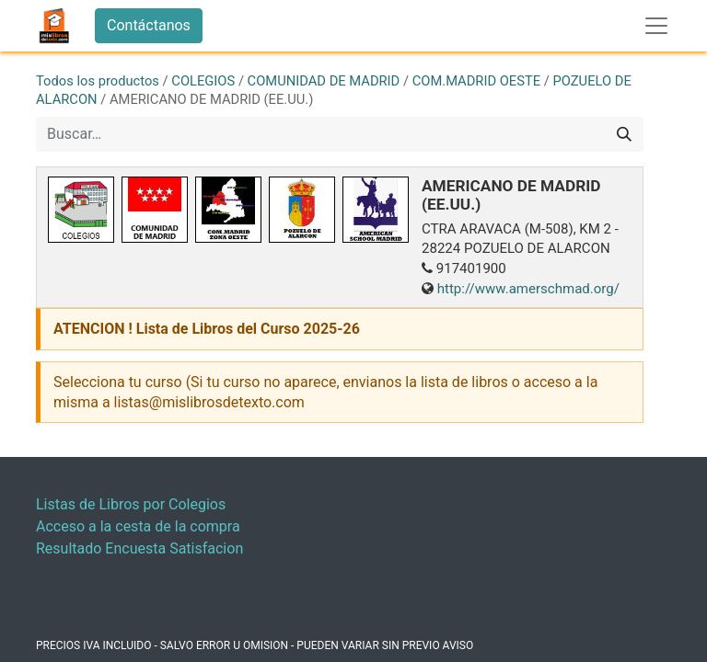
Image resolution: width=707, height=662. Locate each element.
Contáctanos (149, 25)
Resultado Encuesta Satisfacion (139, 548)
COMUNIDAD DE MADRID (324, 81)
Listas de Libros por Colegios (131, 504)
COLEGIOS (203, 81)
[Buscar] (624, 134)
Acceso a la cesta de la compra (138, 526)
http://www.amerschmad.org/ (528, 288)
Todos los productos (97, 81)
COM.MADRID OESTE (476, 81)
